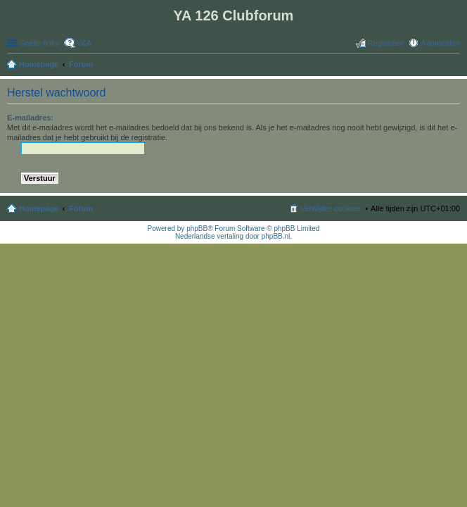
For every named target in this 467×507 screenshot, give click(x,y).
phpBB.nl (276, 236)
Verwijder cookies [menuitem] (330, 208)
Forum (81, 208)
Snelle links (39, 43)
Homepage (38, 208)
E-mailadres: (30, 117)
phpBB (196, 228)
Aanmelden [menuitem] (440, 43)
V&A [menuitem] (84, 43)
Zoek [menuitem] (456, 65)
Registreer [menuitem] (386, 43)
